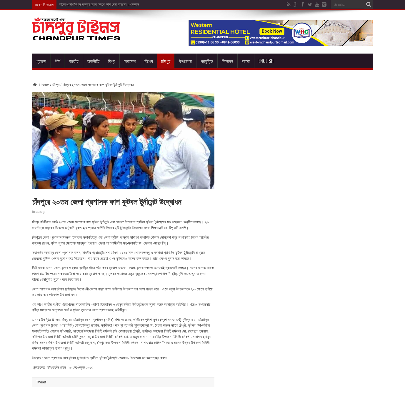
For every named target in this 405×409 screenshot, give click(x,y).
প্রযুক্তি (207, 60)
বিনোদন (227, 60)
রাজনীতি (93, 60)
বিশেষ (148, 60)
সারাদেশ (130, 60)
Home (40, 85)
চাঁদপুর (165, 60)
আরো (246, 60)
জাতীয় (74, 60)
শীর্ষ (57, 60)
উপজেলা (185, 60)
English (266, 60)
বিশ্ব (111, 60)
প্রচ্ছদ (41, 60)
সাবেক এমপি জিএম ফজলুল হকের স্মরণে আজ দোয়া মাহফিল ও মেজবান (99, 4)
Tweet (41, 382)
